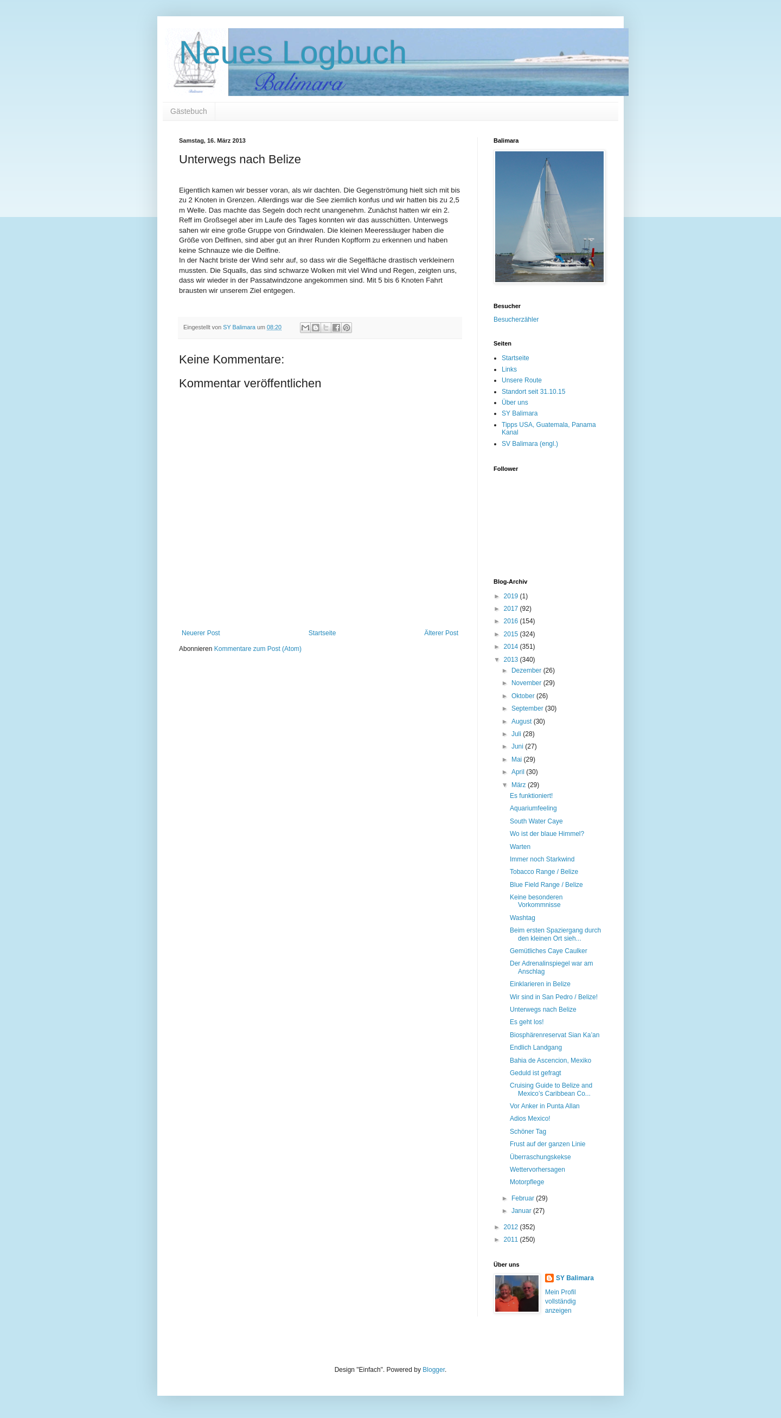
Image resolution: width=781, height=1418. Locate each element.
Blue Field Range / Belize (546, 885)
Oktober (523, 696)
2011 (512, 1239)
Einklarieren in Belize (540, 984)
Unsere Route (522, 380)
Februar (523, 1198)
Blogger (433, 1370)
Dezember (527, 670)
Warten (520, 847)
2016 (512, 621)
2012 (512, 1227)
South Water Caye (536, 821)
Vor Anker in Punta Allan (545, 1106)
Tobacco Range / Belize (544, 872)
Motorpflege (527, 1182)
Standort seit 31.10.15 (533, 391)
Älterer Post (441, 633)
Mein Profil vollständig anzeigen (560, 1301)
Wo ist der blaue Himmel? (547, 834)
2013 (512, 659)
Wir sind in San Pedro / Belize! (554, 997)
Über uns (515, 402)
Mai (517, 759)
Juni (518, 746)
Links (509, 369)
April (518, 772)
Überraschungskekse (540, 1157)
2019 (512, 596)
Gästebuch (188, 111)
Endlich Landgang (536, 1047)
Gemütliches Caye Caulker (548, 951)
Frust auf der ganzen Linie (547, 1144)
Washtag (522, 918)
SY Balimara (519, 413)
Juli (517, 734)
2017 (512, 608)
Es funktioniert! (531, 796)
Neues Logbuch (293, 52)
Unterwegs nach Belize (543, 1009)
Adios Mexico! (530, 1118)
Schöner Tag (528, 1131)
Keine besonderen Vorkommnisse (536, 901)
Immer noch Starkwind (542, 859)
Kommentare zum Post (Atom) (258, 649)
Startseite (322, 633)
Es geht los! (527, 1022)
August (522, 721)
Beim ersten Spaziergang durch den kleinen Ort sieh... (555, 934)
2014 (512, 646)
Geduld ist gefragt (535, 1073)
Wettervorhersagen (537, 1169)
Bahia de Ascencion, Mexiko (550, 1060)
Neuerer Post (201, 633)
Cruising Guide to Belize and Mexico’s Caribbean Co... (551, 1089)
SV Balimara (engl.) (530, 444)
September (528, 708)
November (527, 683)
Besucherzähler (516, 319)
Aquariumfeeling (533, 808)
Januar (522, 1211)
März (519, 785)
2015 (512, 634)
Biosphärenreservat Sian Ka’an (554, 1035)
